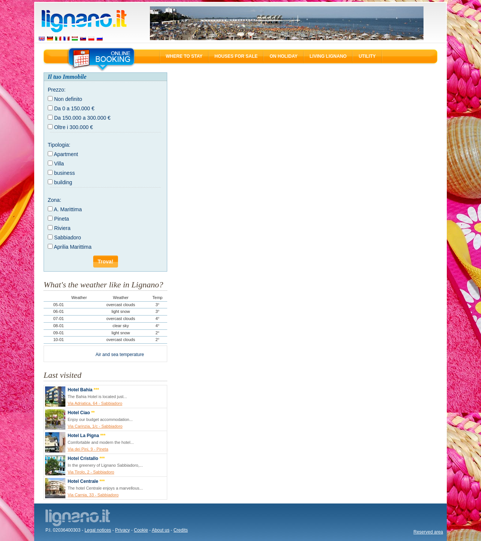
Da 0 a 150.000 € (74, 108)
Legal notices (98, 530)
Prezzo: (56, 90)
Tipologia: (59, 145)
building (63, 182)
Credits (181, 530)
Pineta (61, 219)
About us (160, 530)
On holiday (283, 56)
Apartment (66, 154)
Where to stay (184, 56)
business (64, 173)
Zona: (54, 200)
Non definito (68, 99)
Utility (366, 56)
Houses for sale (236, 56)
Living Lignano (328, 56)
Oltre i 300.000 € (73, 127)
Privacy (122, 530)
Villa (59, 164)
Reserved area (428, 532)
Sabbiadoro (67, 237)
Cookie (141, 530)
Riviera (62, 228)
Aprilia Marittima (72, 247)
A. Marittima (68, 209)
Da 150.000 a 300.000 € (82, 118)
